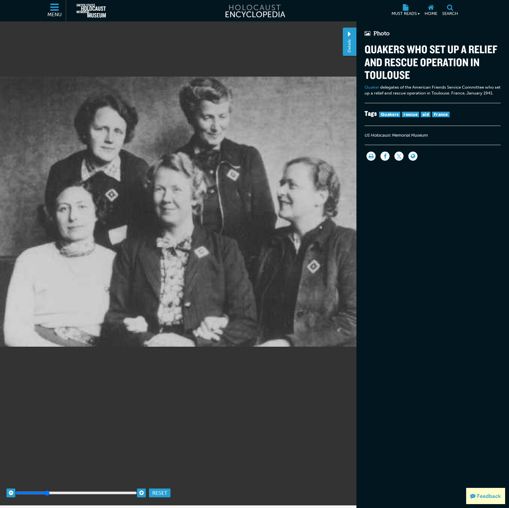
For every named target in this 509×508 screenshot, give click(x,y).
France (441, 114)
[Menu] (54, 10)
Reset (159, 486)
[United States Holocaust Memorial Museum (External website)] (91, 10)
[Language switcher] (412, 156)
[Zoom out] (10, 486)
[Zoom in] (141, 486)
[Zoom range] (76, 486)
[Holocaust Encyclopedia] (254, 11)
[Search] (450, 10)
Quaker (372, 87)
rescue (410, 114)
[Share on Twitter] (398, 156)
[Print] (371, 156)
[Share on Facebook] (385, 156)
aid (425, 114)
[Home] (431, 10)
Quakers (390, 114)
